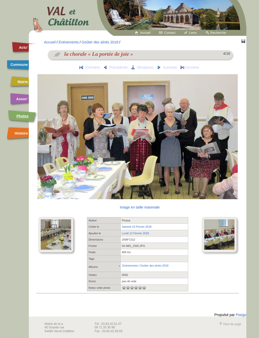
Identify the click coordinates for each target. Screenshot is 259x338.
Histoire (21, 133)
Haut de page (230, 324)
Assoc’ (22, 99)
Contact (169, 33)
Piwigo (241, 315)
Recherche (218, 33)
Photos (22, 116)
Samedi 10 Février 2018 (137, 226)
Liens (193, 33)
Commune (19, 65)
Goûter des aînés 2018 (100, 42)
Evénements (69, 42)
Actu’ (23, 47)
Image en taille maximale (140, 207)
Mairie (23, 82)
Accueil (145, 33)
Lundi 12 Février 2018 (135, 233)
